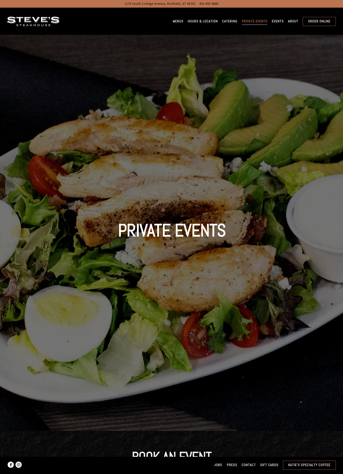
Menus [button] (178, 21)
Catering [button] (229, 21)
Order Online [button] (319, 21)
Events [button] (278, 21)
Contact (249, 465)
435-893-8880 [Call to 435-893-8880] (208, 3)
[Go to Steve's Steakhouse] (160, 3)
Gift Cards (269, 465)
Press (232, 465)
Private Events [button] (254, 21)
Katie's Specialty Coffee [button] (309, 465)
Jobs (218, 465)
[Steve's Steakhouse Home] (33, 21)
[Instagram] (18, 465)
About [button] (293, 21)
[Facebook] (11, 465)
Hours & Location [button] (203, 21)
